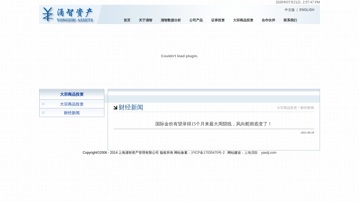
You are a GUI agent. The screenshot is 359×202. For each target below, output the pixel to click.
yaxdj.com (268, 153)
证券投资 (218, 20)
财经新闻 (72, 113)
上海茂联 (251, 153)
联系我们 (290, 20)
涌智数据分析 (171, 20)
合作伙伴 (268, 20)
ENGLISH (307, 10)
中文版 (290, 10)
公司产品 (196, 20)
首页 (127, 20)
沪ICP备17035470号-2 (208, 153)
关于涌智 (145, 20)
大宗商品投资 (243, 20)
